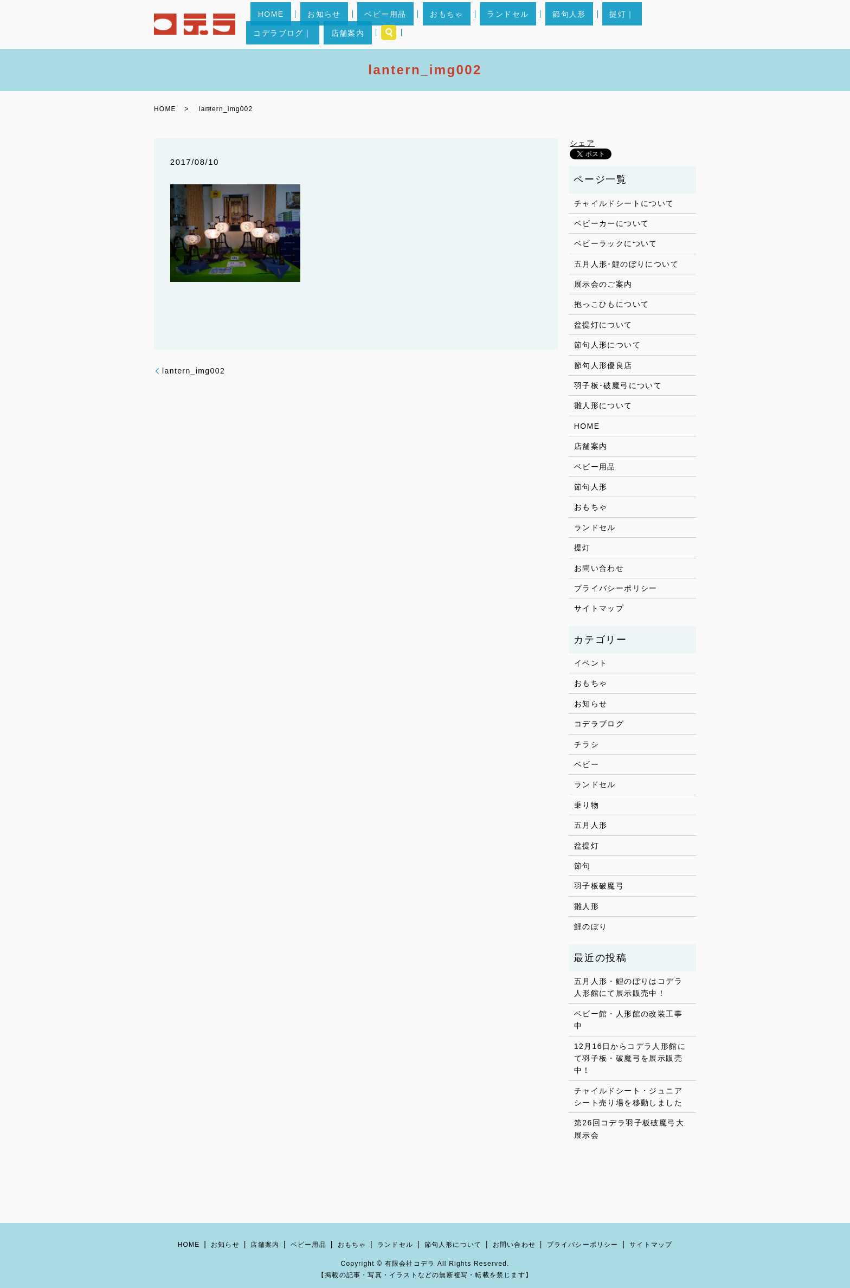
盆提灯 (586, 845)
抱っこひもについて (611, 304)
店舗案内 (649, 24)
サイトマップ (599, 608)
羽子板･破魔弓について (618, 385)
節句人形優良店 (603, 365)
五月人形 (591, 825)
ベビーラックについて (616, 243)
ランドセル (467, 24)
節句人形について (607, 344)
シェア (582, 143)
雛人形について (603, 405)
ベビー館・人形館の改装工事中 (628, 1019)
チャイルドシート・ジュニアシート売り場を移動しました (628, 1096)
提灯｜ (552, 24)
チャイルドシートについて (624, 203)
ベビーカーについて (611, 223)
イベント (591, 663)
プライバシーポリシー (616, 588)
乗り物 (586, 805)
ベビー (586, 764)
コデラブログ (599, 723)
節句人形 (514, 24)
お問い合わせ (599, 568)
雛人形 (586, 906)
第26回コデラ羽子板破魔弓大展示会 (629, 1128)
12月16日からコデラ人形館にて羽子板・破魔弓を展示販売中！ (630, 1058)
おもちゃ (421, 24)
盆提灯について (603, 324)
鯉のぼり (591, 926)
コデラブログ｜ (599, 24)
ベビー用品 (374, 24)
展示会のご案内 (603, 284)
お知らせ (328, 24)
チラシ (586, 744)
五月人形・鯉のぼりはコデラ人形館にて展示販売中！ (628, 987)
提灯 (582, 547)
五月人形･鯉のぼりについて (626, 264)
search (683, 24)
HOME (289, 24)
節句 (582, 865)
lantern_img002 (193, 370)
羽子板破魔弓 (599, 885)
